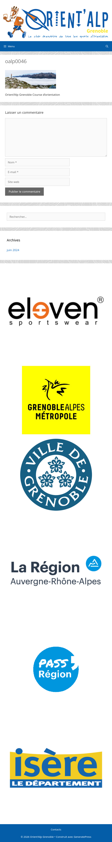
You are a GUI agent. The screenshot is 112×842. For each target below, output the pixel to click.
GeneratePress (82, 836)
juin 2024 (13, 250)
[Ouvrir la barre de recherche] (107, 46)
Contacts (56, 829)
